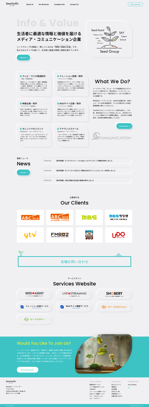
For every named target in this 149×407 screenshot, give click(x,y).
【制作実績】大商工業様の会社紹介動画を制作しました (74, 180)
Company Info (59, 4)
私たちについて (116, 385)
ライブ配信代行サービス (97, 387)
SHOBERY (92, 389)
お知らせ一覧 (116, 391)
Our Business (44, 4)
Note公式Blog (132, 385)
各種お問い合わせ (117, 396)
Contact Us (74, 4)
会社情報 (114, 389)
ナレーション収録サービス (98, 391)
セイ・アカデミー (95, 398)
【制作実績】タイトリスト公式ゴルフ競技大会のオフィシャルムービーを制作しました (85, 170)
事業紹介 (114, 387)
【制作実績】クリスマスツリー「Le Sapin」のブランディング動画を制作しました (83, 160)
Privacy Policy (9, 406)
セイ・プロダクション (96, 396)
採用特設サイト (116, 394)
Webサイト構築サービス (97, 394)
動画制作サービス (95, 385)
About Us (29, 4)
